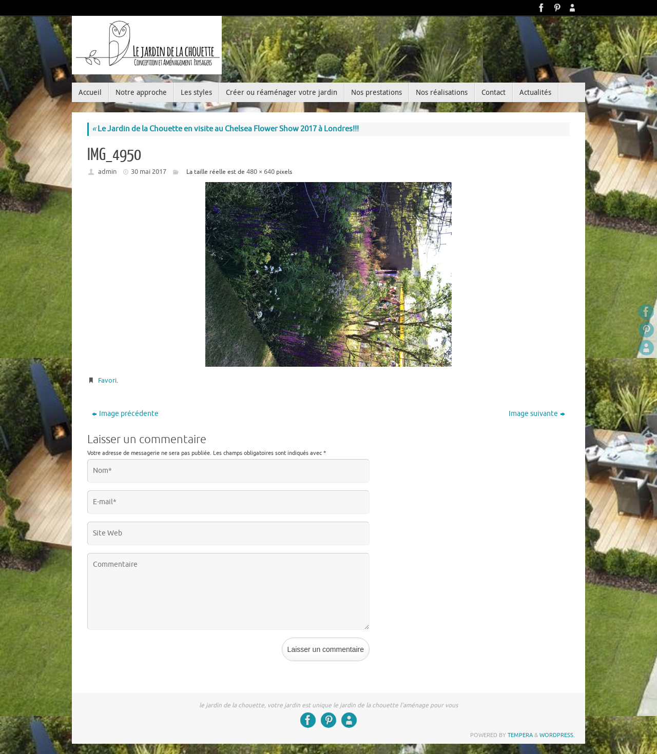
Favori (107, 380)
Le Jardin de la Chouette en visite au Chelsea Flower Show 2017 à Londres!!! (225, 129)
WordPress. (557, 735)
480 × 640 (260, 171)
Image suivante (537, 413)
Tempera (520, 735)
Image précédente (125, 413)
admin (107, 171)
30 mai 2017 (148, 171)
